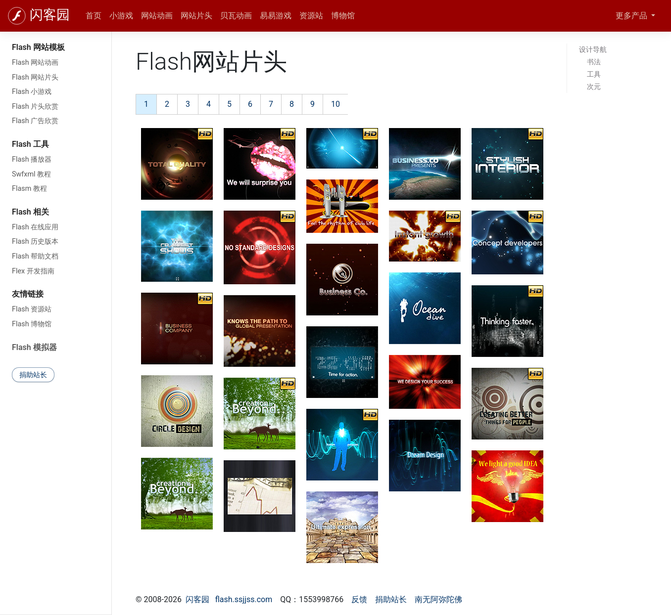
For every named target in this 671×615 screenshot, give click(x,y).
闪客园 (50, 14)
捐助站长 (33, 375)
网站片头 (196, 15)
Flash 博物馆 (31, 324)
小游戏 (121, 15)
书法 (594, 62)
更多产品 (632, 15)
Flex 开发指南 (33, 271)
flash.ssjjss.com (244, 599)
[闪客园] (17, 15)
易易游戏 (275, 15)
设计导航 (593, 49)
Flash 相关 (30, 212)
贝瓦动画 (236, 15)
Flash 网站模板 (38, 47)
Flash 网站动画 (35, 62)
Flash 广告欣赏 (35, 121)
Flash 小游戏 (31, 92)
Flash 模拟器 (34, 347)
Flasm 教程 (29, 188)
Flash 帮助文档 (35, 256)
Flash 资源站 (31, 309)
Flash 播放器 (31, 159)
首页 (93, 15)
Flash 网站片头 (35, 77)
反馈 (359, 599)
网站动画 (157, 15)
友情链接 (28, 294)
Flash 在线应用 (35, 227)
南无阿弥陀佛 (438, 599)
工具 (594, 74)
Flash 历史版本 (35, 241)
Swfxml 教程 (31, 174)
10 (335, 104)
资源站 (311, 15)
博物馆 (343, 15)
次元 (594, 86)
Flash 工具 (30, 144)
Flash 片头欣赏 (35, 106)
